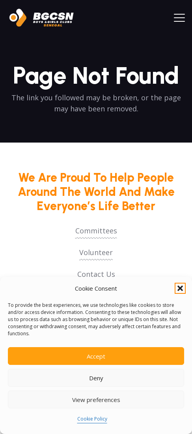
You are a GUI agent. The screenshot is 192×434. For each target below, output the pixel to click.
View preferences (96, 400)
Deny (96, 378)
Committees (96, 230)
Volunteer (96, 252)
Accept (96, 356)
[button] (180, 288)
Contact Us (96, 274)
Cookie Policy (92, 418)
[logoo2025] (45, 18)
